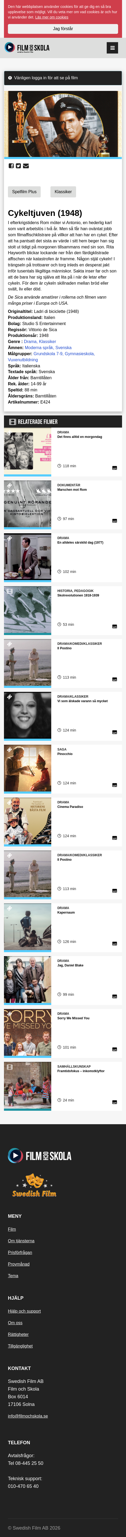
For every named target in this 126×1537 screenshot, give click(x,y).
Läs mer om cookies (51, 17)
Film (12, 1229)
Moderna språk (39, 347)
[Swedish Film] (63, 1185)
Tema (13, 1276)
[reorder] (112, 48)
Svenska (63, 347)
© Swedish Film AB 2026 (34, 1528)
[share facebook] (11, 166)
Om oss (15, 1323)
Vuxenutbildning (23, 360)
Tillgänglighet (20, 1346)
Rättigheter (18, 1334)
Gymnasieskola (79, 353)
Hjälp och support (24, 1311)
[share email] (25, 166)
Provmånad (19, 1264)
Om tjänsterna (21, 1241)
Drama (30, 341)
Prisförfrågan (20, 1252)
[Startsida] (27, 48)
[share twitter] (18, 166)
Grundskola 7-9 (48, 353)
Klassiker (47, 341)
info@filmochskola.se (28, 1416)
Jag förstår (63, 28)
